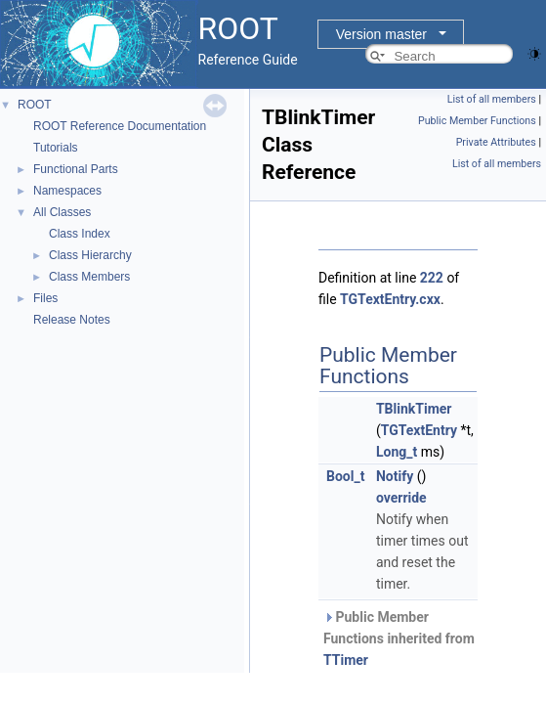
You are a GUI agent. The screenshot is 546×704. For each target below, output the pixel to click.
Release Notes (71, 320)
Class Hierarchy (90, 255)
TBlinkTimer (414, 409)
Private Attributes (496, 142)
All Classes (62, 212)
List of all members (491, 99)
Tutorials (55, 147)
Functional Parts (75, 169)
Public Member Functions (477, 120)
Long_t (396, 452)
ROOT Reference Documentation (119, 126)
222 (431, 278)
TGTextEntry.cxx (390, 299)
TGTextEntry (419, 430)
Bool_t (345, 476)
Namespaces (67, 191)
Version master (381, 34)
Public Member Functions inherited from (399, 638)
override (401, 498)
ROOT (35, 104)
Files (45, 298)
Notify (394, 476)
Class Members (89, 277)
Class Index (79, 234)
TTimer (345, 660)
